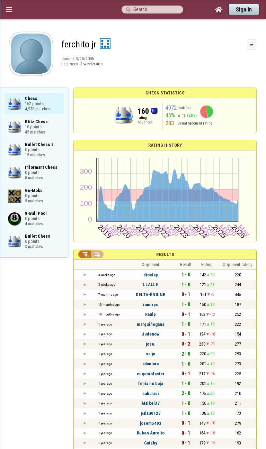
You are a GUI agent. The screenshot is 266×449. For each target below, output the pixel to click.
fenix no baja (150, 383)
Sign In (244, 9)
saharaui (150, 393)
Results (165, 254)
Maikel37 (151, 403)
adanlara (150, 363)
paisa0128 (151, 413)
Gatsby (150, 443)
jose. (151, 344)
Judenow (150, 334)
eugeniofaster (151, 373)
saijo (150, 353)
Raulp (150, 314)
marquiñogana (150, 324)
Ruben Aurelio (151, 433)
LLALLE (150, 284)
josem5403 (150, 423)
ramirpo (150, 304)
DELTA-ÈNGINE (150, 294)
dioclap (150, 274)
